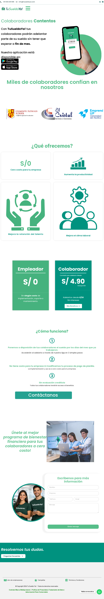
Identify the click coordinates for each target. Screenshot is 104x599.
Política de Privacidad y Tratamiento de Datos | (48, 590)
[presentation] (63, 519)
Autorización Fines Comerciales (37, 592)
